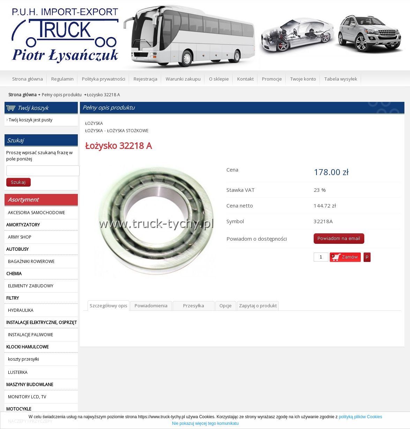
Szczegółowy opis (108, 305)
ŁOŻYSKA (94, 123)
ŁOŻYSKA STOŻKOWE (127, 131)
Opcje (225, 305)
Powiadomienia (151, 305)
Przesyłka (193, 305)
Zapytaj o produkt (258, 305)
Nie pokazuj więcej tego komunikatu (205, 423)
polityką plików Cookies (360, 416)
